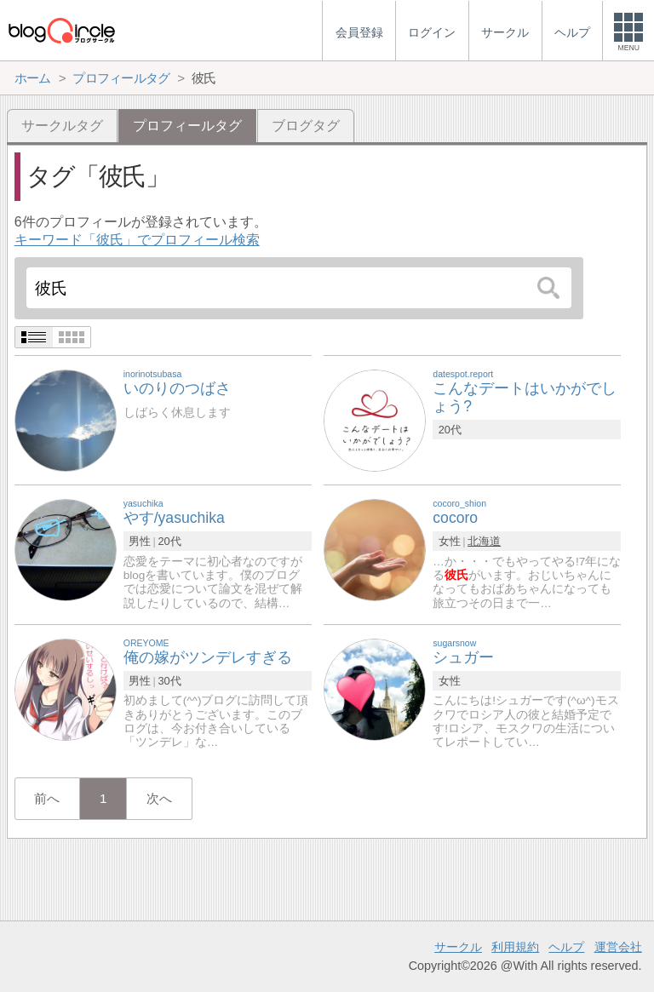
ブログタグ (306, 125)
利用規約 (515, 947)
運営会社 (618, 947)
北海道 (484, 541)
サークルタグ (62, 125)
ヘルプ (566, 947)
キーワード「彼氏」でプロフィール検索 (137, 239)
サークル (458, 947)
